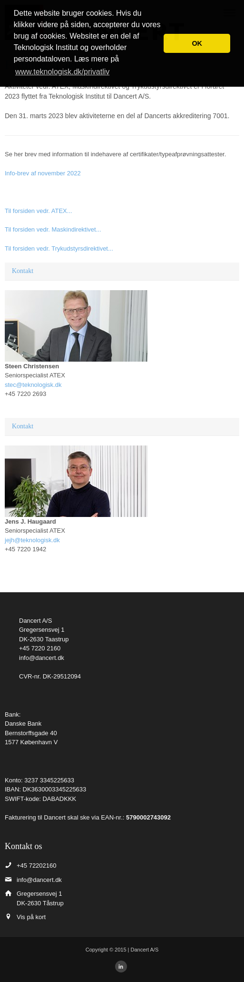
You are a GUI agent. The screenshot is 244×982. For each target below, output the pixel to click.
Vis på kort (31, 917)
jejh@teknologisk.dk (32, 540)
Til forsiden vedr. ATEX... (38, 210)
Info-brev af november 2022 (43, 173)
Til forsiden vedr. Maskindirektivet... (53, 229)
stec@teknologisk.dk (33, 384)
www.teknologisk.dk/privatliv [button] (62, 72)
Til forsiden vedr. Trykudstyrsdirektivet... (59, 248)
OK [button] (197, 43)
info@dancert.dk (41, 657)
